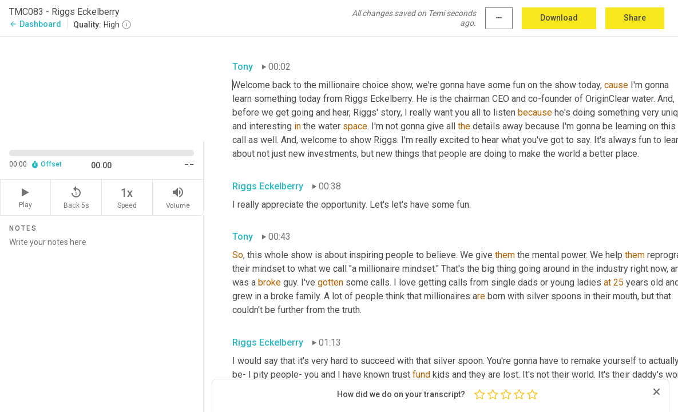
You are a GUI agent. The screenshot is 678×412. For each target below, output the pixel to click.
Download (559, 17)
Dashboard (35, 24)
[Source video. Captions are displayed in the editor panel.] (102, 87)
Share (635, 17)
